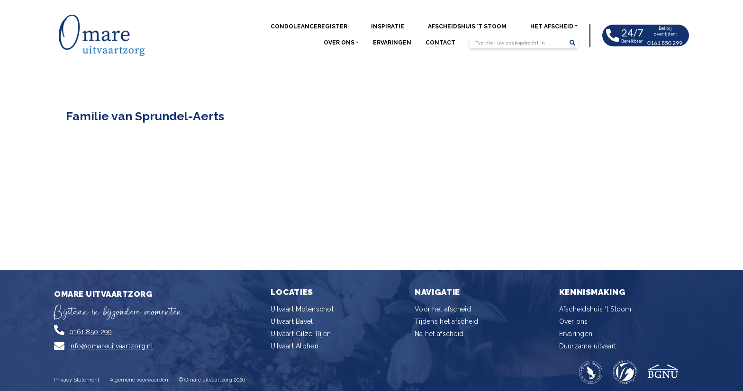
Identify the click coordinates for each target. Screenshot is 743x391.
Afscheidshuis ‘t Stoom (595, 309)
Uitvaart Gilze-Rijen (301, 334)
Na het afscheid (439, 334)
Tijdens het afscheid (447, 321)
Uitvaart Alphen (294, 346)
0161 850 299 (90, 332)
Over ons (339, 42)
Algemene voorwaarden (139, 380)
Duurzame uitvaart (587, 346)
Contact (440, 42)
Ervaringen (392, 42)
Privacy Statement (77, 380)
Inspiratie (387, 26)
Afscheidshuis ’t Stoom (467, 26)
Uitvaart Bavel (292, 321)
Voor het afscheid (443, 309)
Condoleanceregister (309, 26)
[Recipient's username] (518, 42)
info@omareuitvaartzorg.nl (111, 346)
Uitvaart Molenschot (302, 309)
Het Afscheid (551, 26)
